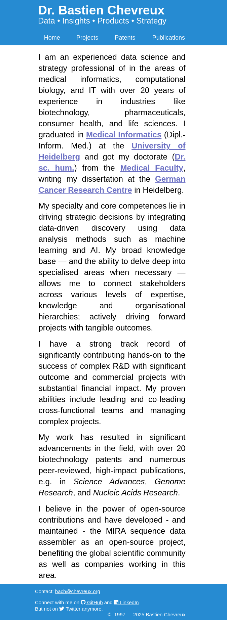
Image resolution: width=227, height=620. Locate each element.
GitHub (94, 602)
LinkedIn (128, 602)
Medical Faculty (151, 167)
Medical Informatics (123, 134)
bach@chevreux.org (77, 591)
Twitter (72, 609)
